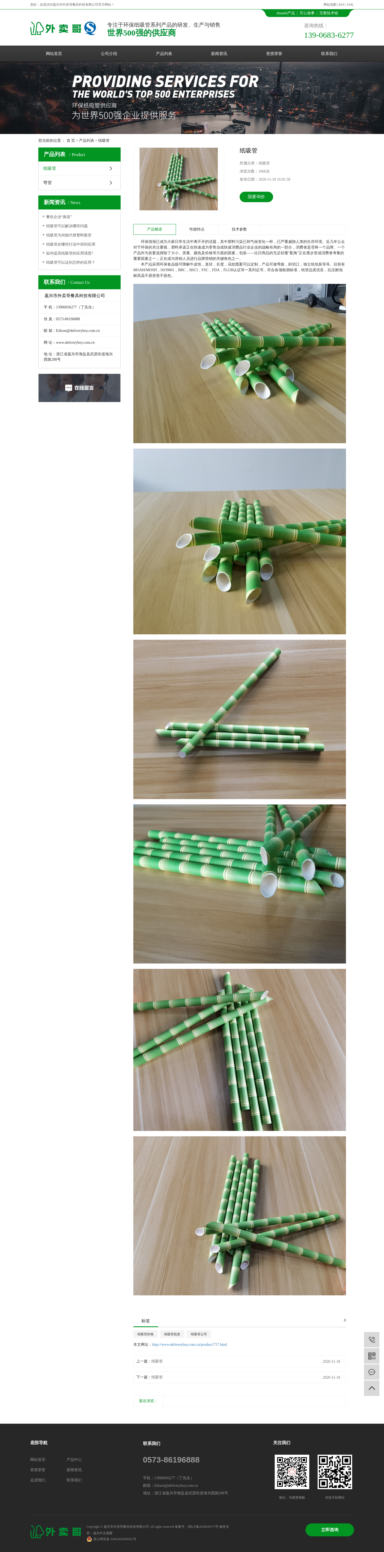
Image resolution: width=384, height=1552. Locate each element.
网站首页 (54, 53)
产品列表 (164, 53)
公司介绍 (109, 53)
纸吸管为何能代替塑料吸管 (68, 235)
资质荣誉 (274, 53)
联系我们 (329, 53)
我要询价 (256, 196)
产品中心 (74, 1460)
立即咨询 (329, 1529)
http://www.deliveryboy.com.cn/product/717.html (189, 1345)
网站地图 (330, 4)
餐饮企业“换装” (59, 217)
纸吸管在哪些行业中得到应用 (70, 244)
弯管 (47, 182)
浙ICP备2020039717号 (203, 1527)
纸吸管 (104, 141)
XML (350, 4)
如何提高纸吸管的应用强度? (69, 253)
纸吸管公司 (199, 1334)
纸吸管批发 (172, 1334)
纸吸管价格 (145, 1334)
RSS (341, 4)
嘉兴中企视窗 (103, 1533)
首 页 (71, 141)
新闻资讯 (219, 53)
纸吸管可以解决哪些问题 (67, 226)
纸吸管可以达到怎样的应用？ (70, 262)
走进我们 (37, 1480)
